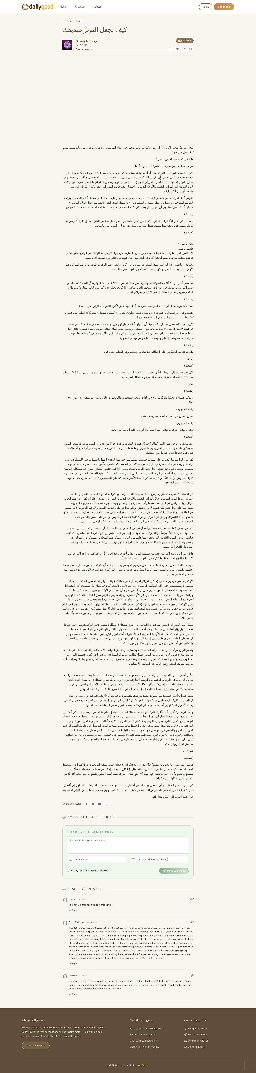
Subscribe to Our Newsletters (147, 1028)
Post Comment (174, 870)
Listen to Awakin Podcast (144, 1046)
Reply (73, 910)
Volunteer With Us (196, 1040)
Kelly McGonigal (89, 41)
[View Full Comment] (152, 958)
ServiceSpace (142, 1065)
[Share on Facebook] (171, 49)
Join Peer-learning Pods (143, 1034)
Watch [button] (80, 7)
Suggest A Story (195, 1028)
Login (206, 7)
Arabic (183, 40)
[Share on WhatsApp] (191, 49)
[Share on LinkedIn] (184, 49)
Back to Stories (72, 21)
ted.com (88, 49)
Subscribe (224, 7)
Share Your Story (195, 1034)
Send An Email (194, 1046)
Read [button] (63, 7)
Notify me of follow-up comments (90, 870)
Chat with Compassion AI (144, 1040)
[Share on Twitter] (177, 49)
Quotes (97, 7)
